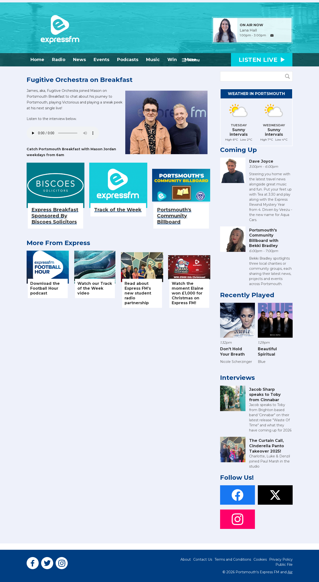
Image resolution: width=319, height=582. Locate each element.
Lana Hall (248, 30)
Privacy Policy (281, 559)
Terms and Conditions (233, 559)
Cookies (260, 559)
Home (37, 59)
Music (153, 59)
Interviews (237, 378)
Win (172, 59)
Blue (262, 361)
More (190, 59)
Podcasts (127, 59)
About (185, 559)
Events (101, 59)
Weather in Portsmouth (256, 93)
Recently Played (247, 295)
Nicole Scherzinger (236, 361)
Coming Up (238, 150)
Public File (284, 564)
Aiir (290, 572)
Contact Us (202, 559)
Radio (58, 59)
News (79, 59)
